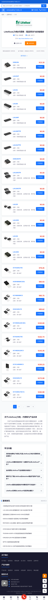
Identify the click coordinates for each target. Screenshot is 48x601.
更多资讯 (44, 501)
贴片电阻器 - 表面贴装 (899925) (26, 51)
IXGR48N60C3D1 (19, 281)
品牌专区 (9, 14)
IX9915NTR (17, 159)
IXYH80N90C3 (18, 295)
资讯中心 (29, 570)
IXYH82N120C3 (18, 350)
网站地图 (36, 570)
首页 (3, 14)
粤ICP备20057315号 (36, 591)
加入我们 (23, 560)
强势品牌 (16, 560)
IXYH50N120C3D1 (19, 323)
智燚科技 (30, 593)
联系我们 (42, 10)
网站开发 (18, 593)
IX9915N (16, 62)
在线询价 (30, 43)
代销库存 (29, 560)
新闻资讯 (6, 501)
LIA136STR (17, 188)
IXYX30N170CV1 (19, 392)
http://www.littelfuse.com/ (25, 38)
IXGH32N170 (17, 378)
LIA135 (15, 204)
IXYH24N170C (18, 337)
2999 (28, 406)
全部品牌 (23, 570)
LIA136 (15, 236)
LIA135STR (17, 172)
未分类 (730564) (40, 51)
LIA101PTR (17, 145)
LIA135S (16, 220)
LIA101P (16, 76)
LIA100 (15, 103)
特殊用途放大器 (21, 68)
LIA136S (16, 252)
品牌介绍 (18, 43)
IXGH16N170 (17, 309)
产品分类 (4, 570)
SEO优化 (24, 593)
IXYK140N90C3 (18, 364)
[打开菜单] (3, 10)
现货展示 (10, 570)
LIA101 (15, 90)
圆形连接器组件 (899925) (9, 51)
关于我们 (4, 560)
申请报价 (35, 10)
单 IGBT (19, 273)
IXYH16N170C (18, 268)
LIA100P (16, 117)
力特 (18, 65)
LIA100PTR (17, 131)
